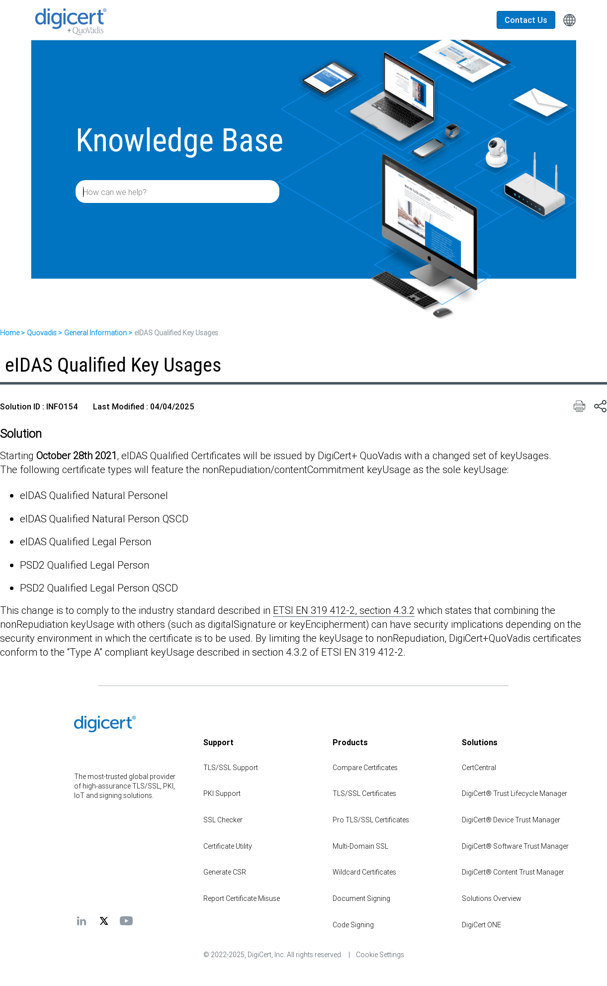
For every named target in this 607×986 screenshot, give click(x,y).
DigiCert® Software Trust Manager (515, 846)
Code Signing (353, 924)
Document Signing (361, 898)
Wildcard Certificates (364, 872)
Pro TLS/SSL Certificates (371, 819)
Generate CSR (224, 872)
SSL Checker (223, 819)
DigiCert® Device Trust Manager (511, 819)
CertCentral (479, 767)
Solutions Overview (491, 898)
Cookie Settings (380, 954)
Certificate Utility (227, 846)
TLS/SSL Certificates (364, 793)
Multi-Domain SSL (360, 846)
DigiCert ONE (481, 924)
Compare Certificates (365, 767)
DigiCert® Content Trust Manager (513, 872)
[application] (567, 963)
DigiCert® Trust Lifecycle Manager (514, 793)
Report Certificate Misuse (241, 898)
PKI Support (222, 793)
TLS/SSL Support (230, 767)
